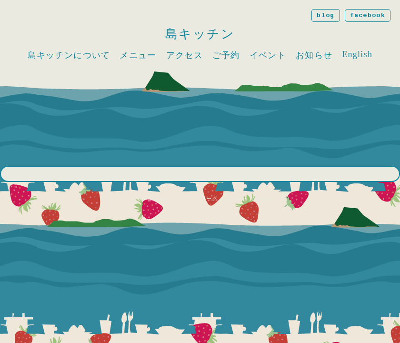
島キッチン (200, 34)
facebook (367, 15)
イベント (268, 55)
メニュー (138, 55)
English (357, 54)
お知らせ (314, 55)
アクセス (184, 55)
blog (325, 15)
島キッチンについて (69, 55)
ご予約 (226, 55)
